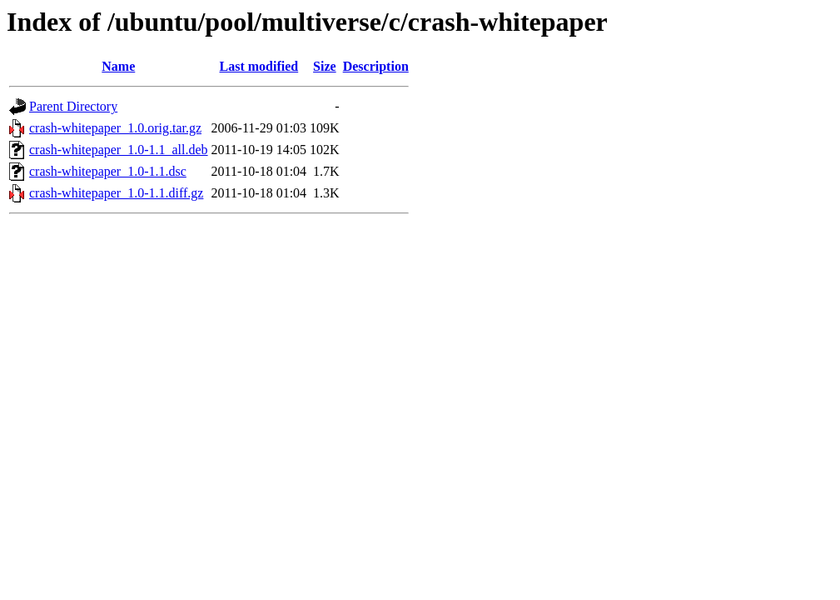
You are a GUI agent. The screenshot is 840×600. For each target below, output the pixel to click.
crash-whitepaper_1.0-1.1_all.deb (118, 149)
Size (324, 66)
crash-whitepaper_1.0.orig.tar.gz (115, 128)
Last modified (259, 66)
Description (376, 66)
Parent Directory (73, 106)
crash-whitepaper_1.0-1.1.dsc (107, 171)
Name (118, 66)
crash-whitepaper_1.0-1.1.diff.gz (116, 193)
